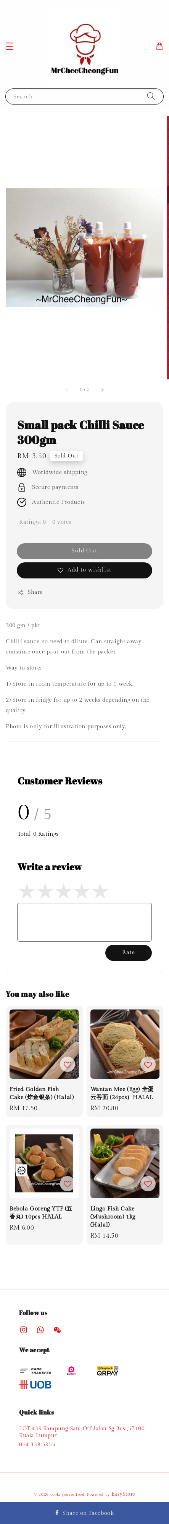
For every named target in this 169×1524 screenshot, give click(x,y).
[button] (9, 46)
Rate (128, 952)
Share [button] (30, 592)
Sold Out (84, 550)
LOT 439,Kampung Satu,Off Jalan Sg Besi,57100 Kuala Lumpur (82, 1432)
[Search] (151, 96)
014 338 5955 (37, 1445)
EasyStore (123, 1494)
